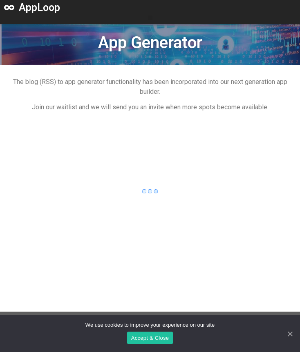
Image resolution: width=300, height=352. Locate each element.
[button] (150, 17)
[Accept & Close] (290, 334)
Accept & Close (150, 339)
